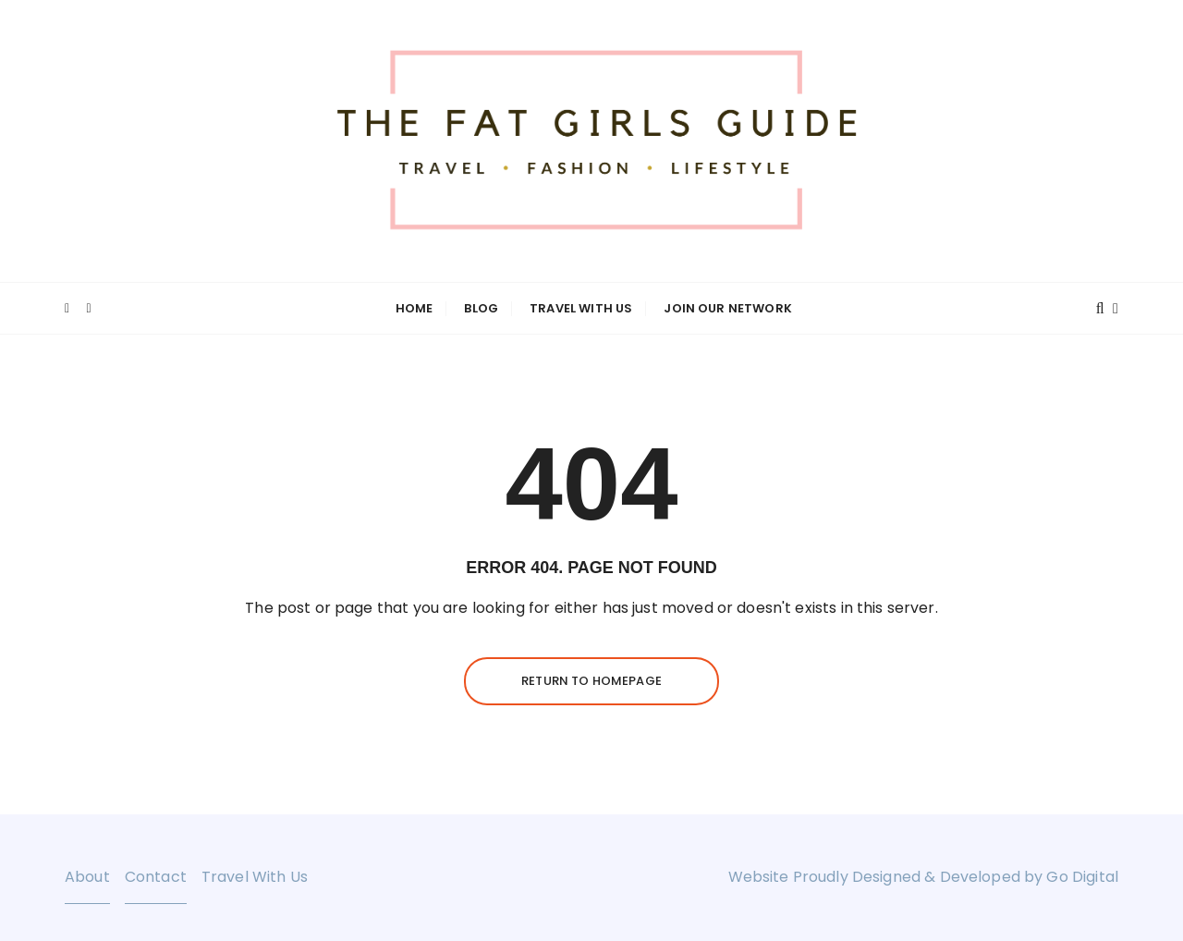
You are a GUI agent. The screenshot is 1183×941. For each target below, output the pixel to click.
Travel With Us (581, 308)
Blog (481, 308)
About (87, 876)
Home (414, 308)
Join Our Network (727, 308)
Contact (156, 876)
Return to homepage (591, 681)
